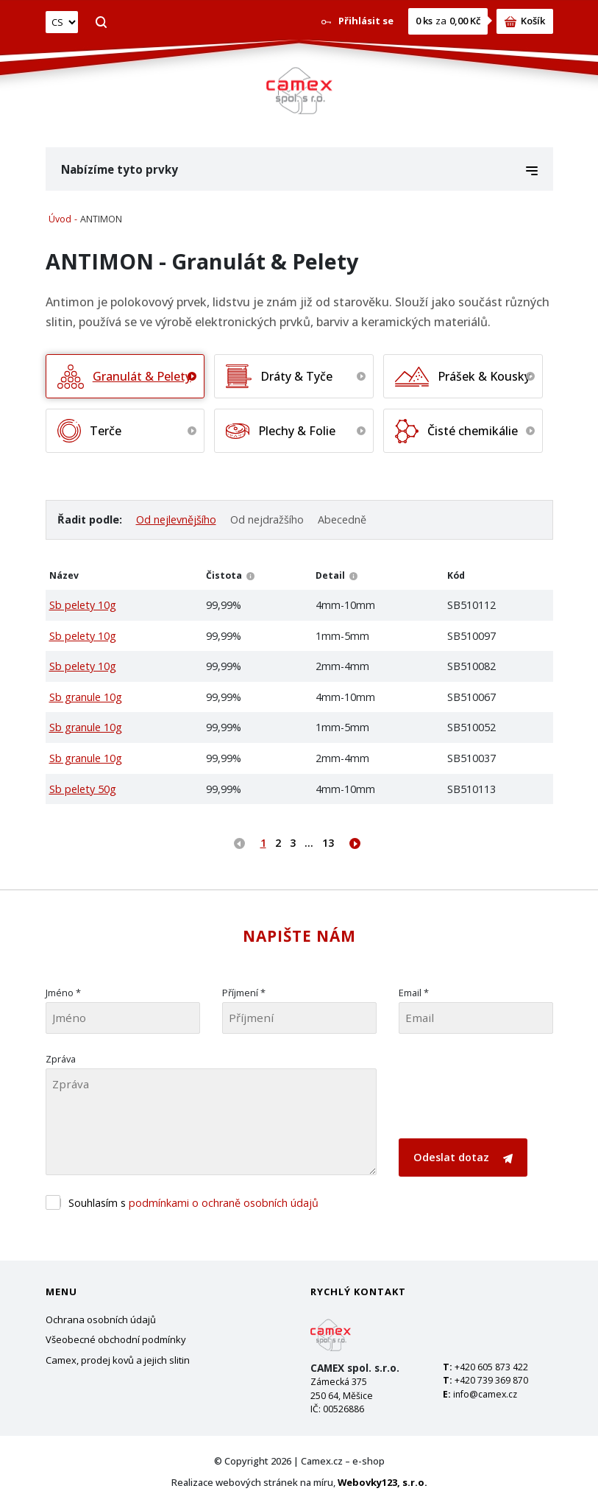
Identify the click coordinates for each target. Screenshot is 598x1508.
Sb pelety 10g (82, 605)
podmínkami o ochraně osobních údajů (223, 1203)
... (309, 843)
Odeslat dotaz (463, 1157)
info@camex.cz (485, 1394)
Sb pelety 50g (82, 789)
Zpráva (61, 1058)
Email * (414, 992)
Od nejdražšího (267, 519)
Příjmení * (244, 992)
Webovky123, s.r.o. (382, 1482)
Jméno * (63, 992)
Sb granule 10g (85, 697)
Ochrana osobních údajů (101, 1319)
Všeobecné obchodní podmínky (116, 1339)
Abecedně (342, 519)
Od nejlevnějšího (176, 519)
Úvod (60, 219)
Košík (525, 20)
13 (328, 843)
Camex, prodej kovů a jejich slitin (118, 1360)
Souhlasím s (193, 1203)
